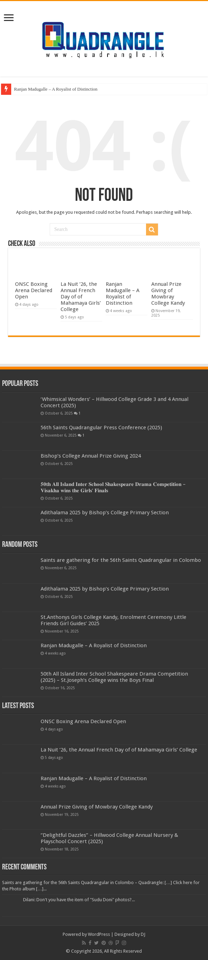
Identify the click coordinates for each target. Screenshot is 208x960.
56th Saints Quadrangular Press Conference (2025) (101, 427)
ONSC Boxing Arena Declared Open (33, 290)
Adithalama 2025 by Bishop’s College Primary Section (105, 512)
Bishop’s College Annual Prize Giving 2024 (91, 456)
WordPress (99, 934)
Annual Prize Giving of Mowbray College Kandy (168, 293)
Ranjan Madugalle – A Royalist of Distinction (55, 89)
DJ (143, 934)
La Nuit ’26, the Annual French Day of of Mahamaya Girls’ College (81, 296)
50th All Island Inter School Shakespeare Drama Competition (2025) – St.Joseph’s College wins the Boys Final (114, 677)
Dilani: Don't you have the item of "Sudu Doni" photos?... (79, 899)
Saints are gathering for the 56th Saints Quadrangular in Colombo (121, 560)
